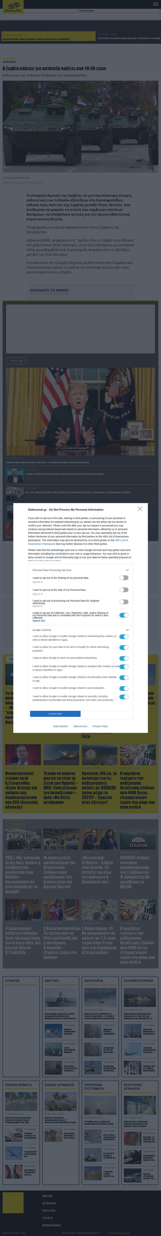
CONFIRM (55, 714)
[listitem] (80, 570)
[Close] (141, 510)
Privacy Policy (100, 726)
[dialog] (80, 618)
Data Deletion (60, 726)
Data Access (80, 726)
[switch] (123, 577)
